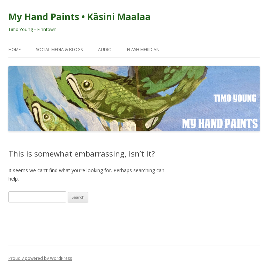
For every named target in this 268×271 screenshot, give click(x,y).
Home (14, 50)
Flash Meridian (143, 50)
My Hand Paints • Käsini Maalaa (79, 16)
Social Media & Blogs (59, 50)
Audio (105, 50)
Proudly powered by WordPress (40, 258)
